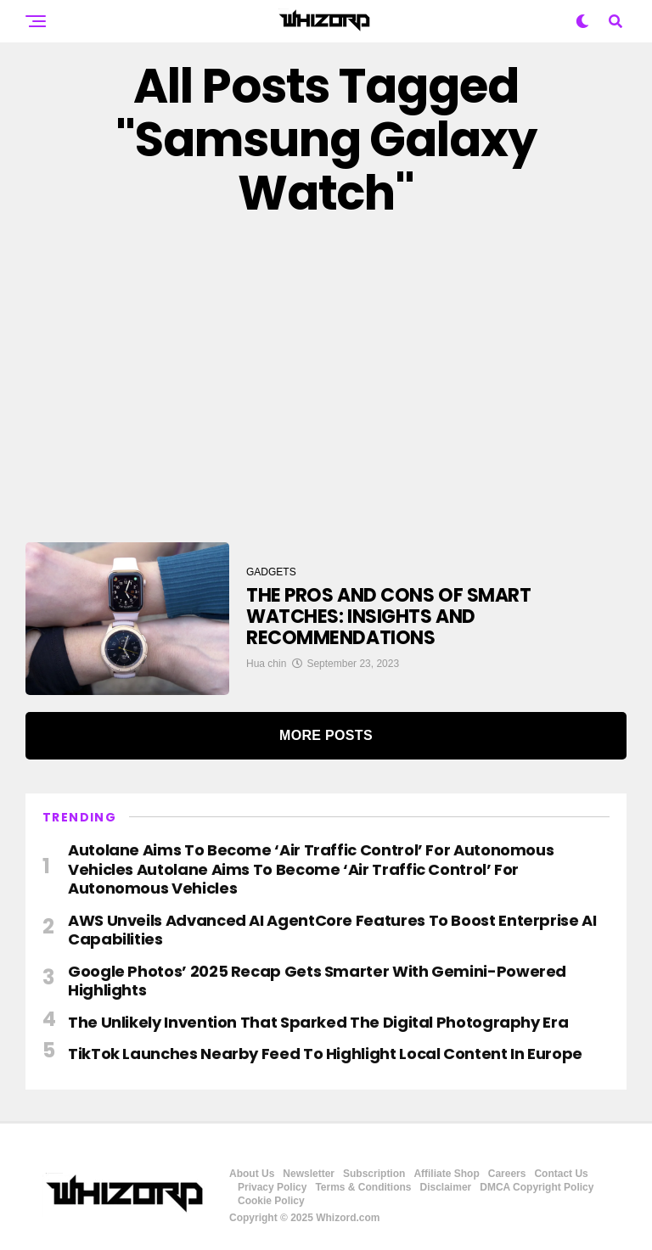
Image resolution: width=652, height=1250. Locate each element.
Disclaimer (446, 1187)
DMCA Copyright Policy (536, 1187)
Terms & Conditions (363, 1187)
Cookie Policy (271, 1201)
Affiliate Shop (446, 1174)
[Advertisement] (326, 381)
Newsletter (308, 1174)
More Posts (326, 735)
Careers (507, 1174)
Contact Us (560, 1174)
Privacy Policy (272, 1187)
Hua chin (266, 664)
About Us (251, 1174)
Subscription (374, 1174)
